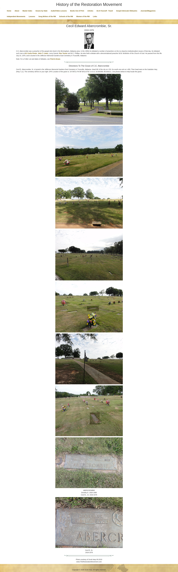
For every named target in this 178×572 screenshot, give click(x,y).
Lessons (32, 16)
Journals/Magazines (148, 11)
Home (9, 11)
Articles (90, 11)
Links (95, 16)
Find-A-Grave (55, 59)
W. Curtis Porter (31, 53)
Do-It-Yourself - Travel (105, 11)
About (17, 11)
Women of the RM (83, 16)
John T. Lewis (43, 53)
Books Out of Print (77, 11)
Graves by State (41, 11)
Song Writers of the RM (47, 16)
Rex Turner (63, 53)
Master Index (27, 11)
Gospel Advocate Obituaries (126, 11)
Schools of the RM (66, 16)
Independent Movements (16, 16)
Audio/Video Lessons (59, 11)
